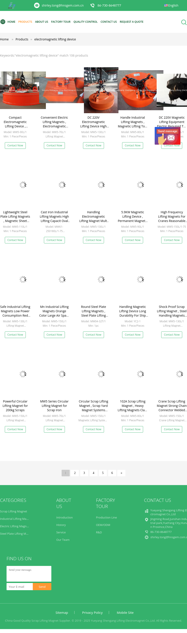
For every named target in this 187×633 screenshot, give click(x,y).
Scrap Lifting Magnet (13, 511)
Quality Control (85, 22)
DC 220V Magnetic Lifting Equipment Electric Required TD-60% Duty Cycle (172, 124)
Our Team (63, 540)
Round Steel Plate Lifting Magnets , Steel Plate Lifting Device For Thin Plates (93, 315)
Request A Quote (131, 22)
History (61, 525)
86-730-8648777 (109, 5)
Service (61, 532)
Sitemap (61, 612)
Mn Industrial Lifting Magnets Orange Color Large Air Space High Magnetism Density (54, 315)
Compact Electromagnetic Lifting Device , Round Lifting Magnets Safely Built (15, 126)
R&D (99, 532)
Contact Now (15, 145)
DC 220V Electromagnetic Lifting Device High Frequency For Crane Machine (93, 126)
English (173, 5)
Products (25, 22)
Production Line (106, 517)
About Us (41, 22)
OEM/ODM (103, 525)
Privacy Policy (92, 612)
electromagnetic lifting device (55, 39)
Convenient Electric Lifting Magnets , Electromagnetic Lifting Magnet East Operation (54, 126)
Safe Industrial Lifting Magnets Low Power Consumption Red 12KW (15, 313)
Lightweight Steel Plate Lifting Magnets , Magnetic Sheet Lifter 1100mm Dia (15, 218)
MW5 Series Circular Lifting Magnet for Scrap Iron (54, 405)
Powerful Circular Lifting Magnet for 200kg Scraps (15, 405)
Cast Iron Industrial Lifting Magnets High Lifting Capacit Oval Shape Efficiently (54, 218)
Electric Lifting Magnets (15, 526)
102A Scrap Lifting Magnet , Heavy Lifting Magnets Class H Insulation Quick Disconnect (133, 410)
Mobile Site (125, 612)
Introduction (64, 517)
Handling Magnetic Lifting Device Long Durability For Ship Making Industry (132, 313)
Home (7, 22)
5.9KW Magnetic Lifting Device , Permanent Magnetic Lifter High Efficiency (132, 218)
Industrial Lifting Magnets (17, 519)
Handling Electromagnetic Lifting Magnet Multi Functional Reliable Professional (93, 221)
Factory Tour (61, 22)
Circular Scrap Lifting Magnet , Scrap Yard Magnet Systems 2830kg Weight (93, 407)
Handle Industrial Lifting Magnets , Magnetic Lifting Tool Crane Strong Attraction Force (132, 126)
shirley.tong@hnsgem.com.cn (63, 5)
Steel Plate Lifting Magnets (17, 534)
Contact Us (108, 22)
